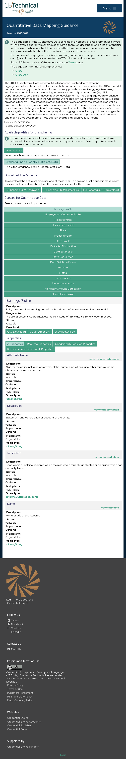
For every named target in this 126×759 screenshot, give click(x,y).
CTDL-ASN (21, 74)
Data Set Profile (63, 251)
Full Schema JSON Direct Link (61, 189)
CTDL (18, 70)
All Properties (15, 344)
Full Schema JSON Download (101, 189)
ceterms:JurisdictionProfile (21, 497)
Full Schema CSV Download (22, 189)
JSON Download (65, 331)
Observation (63, 278)
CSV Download (16, 331)
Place (63, 230)
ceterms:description (106, 409)
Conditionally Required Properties (75, 344)
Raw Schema (14, 150)
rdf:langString (13, 399)
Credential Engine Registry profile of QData (32, 161)
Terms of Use (15, 689)
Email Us (14, 649)
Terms (72, 62)
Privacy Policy (15, 685)
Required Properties (39, 344)
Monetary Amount (63, 283)
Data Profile (63, 241)
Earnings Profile (63, 209)
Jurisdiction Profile (63, 225)
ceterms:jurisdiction (107, 457)
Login (63, 755)
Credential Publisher (19, 725)
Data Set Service (63, 256)
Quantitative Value (63, 294)
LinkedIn (15, 631)
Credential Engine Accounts (24, 721)
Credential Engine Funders (23, 746)
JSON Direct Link (40, 331)
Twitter (13, 620)
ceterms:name (110, 507)
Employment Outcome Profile (63, 214)
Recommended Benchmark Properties (30, 349)
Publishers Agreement (20, 692)
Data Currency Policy (20, 700)
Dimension (63, 267)
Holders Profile (63, 219)
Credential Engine (17, 603)
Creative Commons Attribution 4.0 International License (35, 680)
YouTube (14, 628)
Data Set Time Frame (63, 262)
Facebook (15, 624)
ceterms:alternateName (104, 359)
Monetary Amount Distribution (63, 288)
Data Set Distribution (63, 246)
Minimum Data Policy (19, 696)
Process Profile (63, 235)
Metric (63, 272)
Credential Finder (17, 729)
